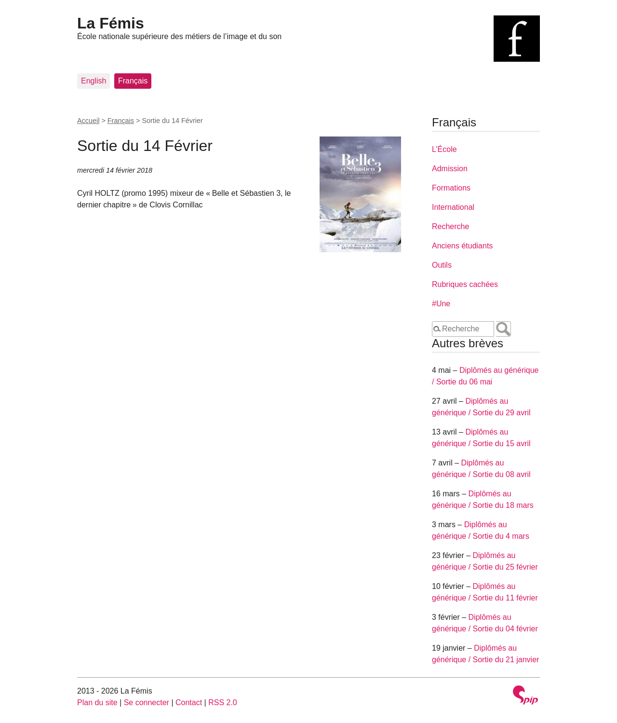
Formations (451, 188)
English (93, 81)
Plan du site (97, 702)
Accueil (88, 120)
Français (133, 81)
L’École (444, 149)
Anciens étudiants (462, 246)
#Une (441, 304)
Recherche (450, 226)
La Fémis (110, 23)
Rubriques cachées (465, 284)
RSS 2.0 (222, 702)
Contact (188, 702)
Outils (442, 265)
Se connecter (146, 702)
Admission (450, 168)
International (453, 207)
